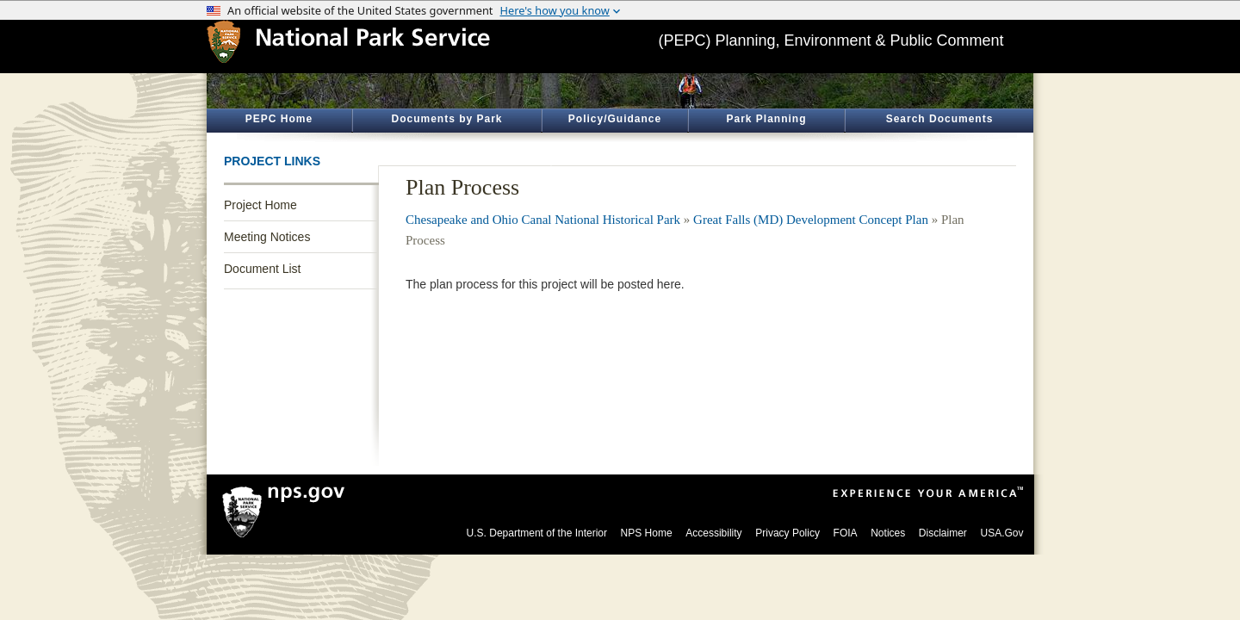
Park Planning (766, 119)
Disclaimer (943, 533)
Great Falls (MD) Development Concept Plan (810, 219)
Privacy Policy (787, 533)
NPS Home (647, 533)
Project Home (260, 205)
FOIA (846, 533)
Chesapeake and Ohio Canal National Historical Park (543, 219)
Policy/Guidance (614, 119)
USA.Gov (1001, 533)
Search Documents (940, 119)
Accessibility (713, 533)
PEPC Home (279, 119)
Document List (262, 269)
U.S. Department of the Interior (537, 533)
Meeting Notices (267, 237)
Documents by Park (446, 119)
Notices (888, 533)
